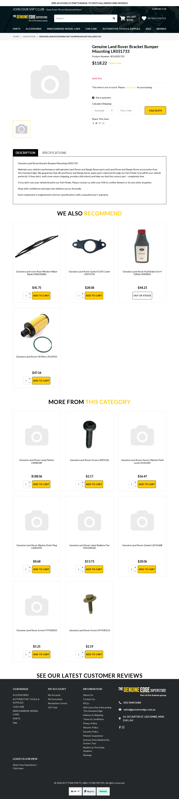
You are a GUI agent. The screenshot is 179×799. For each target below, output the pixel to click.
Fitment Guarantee (93, 735)
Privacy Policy (90, 723)
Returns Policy (90, 727)
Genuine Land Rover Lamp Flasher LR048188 (36, 461)
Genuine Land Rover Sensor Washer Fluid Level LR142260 (142, 461)
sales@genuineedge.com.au (139, 709)
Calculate (155, 110)
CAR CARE (18, 706)
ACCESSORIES (21, 695)
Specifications (54, 153)
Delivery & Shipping (93, 715)
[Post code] (129, 110)
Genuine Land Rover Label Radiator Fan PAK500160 (89, 546)
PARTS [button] (16, 28)
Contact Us (89, 699)
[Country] (103, 110)
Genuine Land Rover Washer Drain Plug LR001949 (36, 546)
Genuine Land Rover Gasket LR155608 (142, 545)
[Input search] (82, 18)
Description (25, 153)
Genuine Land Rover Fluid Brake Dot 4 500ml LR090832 (142, 273)
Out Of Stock (142, 295)
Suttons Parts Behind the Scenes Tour (96, 741)
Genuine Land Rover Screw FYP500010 (36, 630)
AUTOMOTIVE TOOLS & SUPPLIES (26, 701)
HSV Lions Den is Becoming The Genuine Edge (97, 709)
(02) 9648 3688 (132, 702)
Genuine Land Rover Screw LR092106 (89, 460)
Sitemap (87, 755)
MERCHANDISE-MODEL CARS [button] (63, 28)
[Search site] (114, 18)
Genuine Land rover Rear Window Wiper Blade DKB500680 (36, 273)
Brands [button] (161, 28)
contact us (159, 9)
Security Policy (90, 731)
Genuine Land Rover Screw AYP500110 (89, 630)
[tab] (25, 153)
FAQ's (86, 703)
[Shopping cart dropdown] (128, 18)
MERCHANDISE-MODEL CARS (25, 712)
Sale (148, 28)
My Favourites (55, 699)
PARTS (16, 718)
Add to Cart (41, 295)
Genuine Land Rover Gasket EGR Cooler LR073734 (89, 273)
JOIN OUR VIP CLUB (29, 9)
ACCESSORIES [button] (33, 28)
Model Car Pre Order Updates (94, 749)
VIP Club (52, 707)
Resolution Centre (57, 703)
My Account (54, 695)
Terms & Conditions (93, 719)
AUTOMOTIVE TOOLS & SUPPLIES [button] (121, 28)
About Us (88, 695)
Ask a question (101, 97)
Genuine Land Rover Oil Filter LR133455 (36, 356)
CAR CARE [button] (91, 28)
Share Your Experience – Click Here (25, 766)
